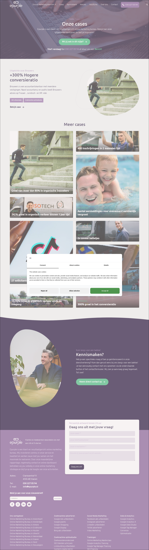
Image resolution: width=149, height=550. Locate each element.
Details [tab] (106, 265)
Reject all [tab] (44, 291)
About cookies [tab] (74, 265)
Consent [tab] (43, 265)
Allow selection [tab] (74, 291)
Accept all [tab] (105, 291)
